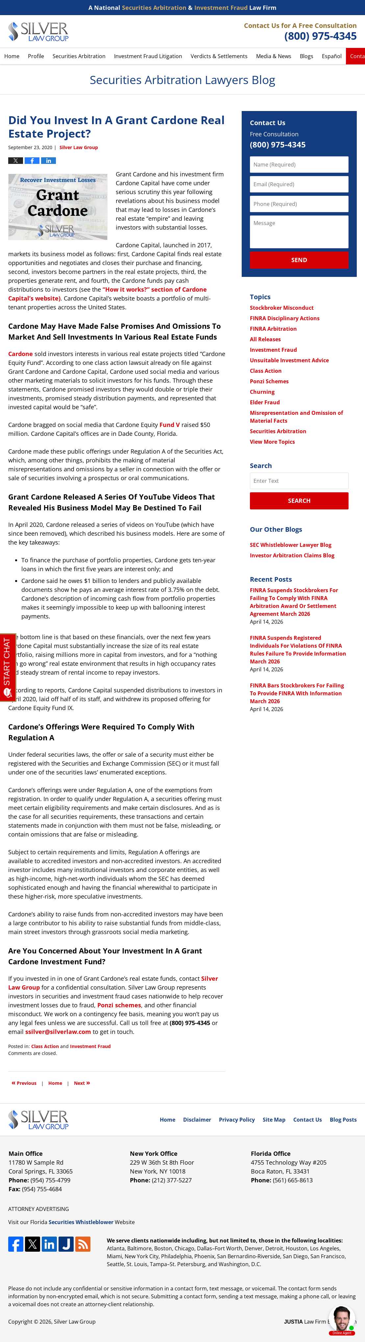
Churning (262, 391)
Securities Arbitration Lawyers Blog (38, 31)
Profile (36, 56)
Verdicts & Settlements (219, 56)
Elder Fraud (265, 402)
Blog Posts (343, 1119)
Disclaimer (197, 1119)
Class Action (45, 1046)
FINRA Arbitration (273, 328)
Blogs (306, 56)
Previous (24, 1082)
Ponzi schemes (119, 1005)
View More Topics (272, 441)
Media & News (273, 56)
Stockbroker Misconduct (282, 307)
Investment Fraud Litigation (148, 56)
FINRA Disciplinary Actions (285, 318)
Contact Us (307, 1119)
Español (332, 56)
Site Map (274, 1119)
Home (11, 56)
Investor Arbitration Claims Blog (292, 555)
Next (82, 1082)
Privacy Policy (237, 1119)
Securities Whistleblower (81, 1222)
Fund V (169, 425)
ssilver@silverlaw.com (58, 1032)
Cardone (20, 354)
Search (299, 500)
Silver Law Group (75, 1321)
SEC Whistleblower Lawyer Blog (290, 544)
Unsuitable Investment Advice (289, 360)
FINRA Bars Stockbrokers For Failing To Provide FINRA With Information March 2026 (297, 693)
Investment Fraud (90, 1046)
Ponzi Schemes (269, 381)
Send (299, 260)
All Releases (265, 339)
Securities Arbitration (79, 56)
